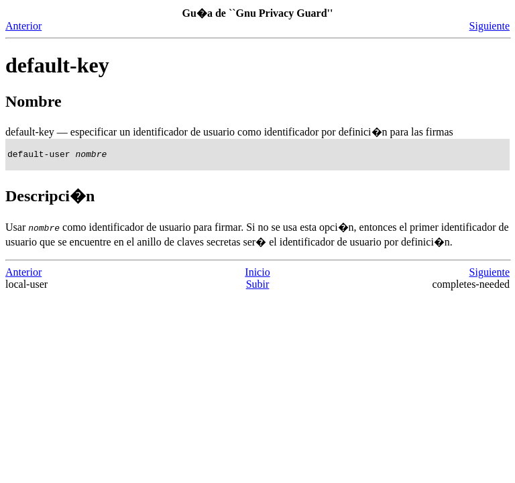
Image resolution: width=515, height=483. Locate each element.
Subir (258, 286)
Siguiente (489, 26)
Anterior (23, 26)
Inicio (257, 274)
